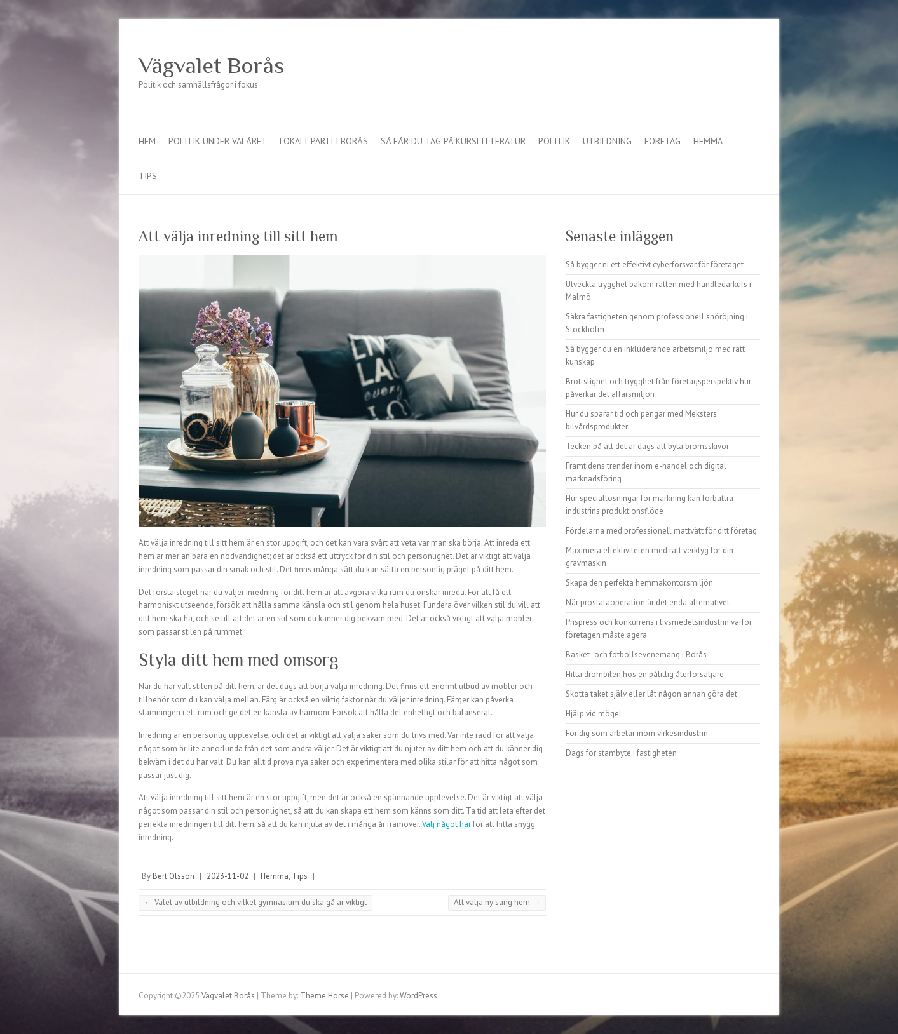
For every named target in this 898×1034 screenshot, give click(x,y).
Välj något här (446, 824)
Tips (148, 176)
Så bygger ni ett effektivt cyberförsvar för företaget (655, 264)
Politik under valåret (217, 141)
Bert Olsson (173, 876)
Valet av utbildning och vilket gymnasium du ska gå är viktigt (255, 902)
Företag (662, 141)
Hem (147, 141)
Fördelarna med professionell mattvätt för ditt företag (661, 530)
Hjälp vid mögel (594, 713)
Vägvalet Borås (212, 65)
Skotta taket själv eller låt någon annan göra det (651, 693)
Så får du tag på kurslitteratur (453, 141)
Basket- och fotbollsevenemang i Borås (636, 654)
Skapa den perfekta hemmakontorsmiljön (639, 582)
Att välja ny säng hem (497, 902)
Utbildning (607, 141)
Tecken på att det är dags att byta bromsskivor (647, 446)
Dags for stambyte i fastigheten (621, 753)
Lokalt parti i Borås (324, 141)
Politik (554, 141)
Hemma (708, 141)
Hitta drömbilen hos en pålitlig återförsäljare (645, 674)
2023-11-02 (227, 876)
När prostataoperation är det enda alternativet (648, 602)
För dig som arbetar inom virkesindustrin (637, 733)
